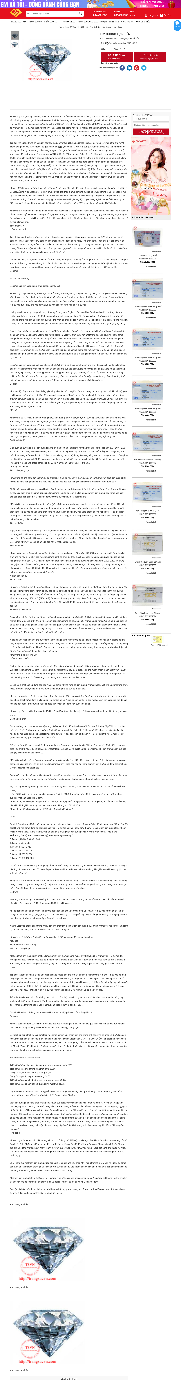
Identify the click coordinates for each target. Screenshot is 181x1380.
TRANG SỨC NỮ (35, 22)
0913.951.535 (150, 57)
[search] (81, 14)
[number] (111, 49)
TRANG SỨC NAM (18, 22)
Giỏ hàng (165, 15)
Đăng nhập (151, 15)
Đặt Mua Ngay (116, 57)
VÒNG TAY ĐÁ (127, 22)
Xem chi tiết (151, 266)
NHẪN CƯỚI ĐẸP (51, 22)
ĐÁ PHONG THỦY (142, 22)
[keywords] (50, 14)
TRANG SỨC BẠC (68, 22)
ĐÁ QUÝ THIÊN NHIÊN (109, 22)
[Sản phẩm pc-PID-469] (151, 176)
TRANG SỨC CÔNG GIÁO (87, 22)
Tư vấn (177, 27)
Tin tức (133, 15)
